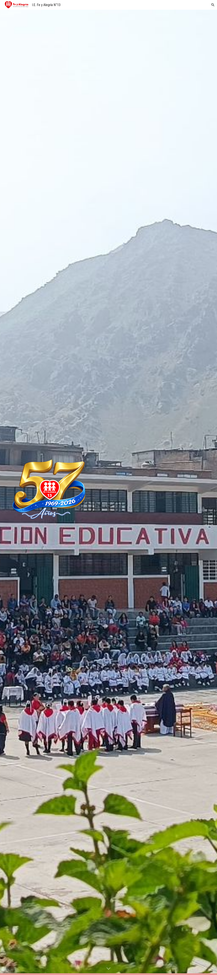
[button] (213, 5)
